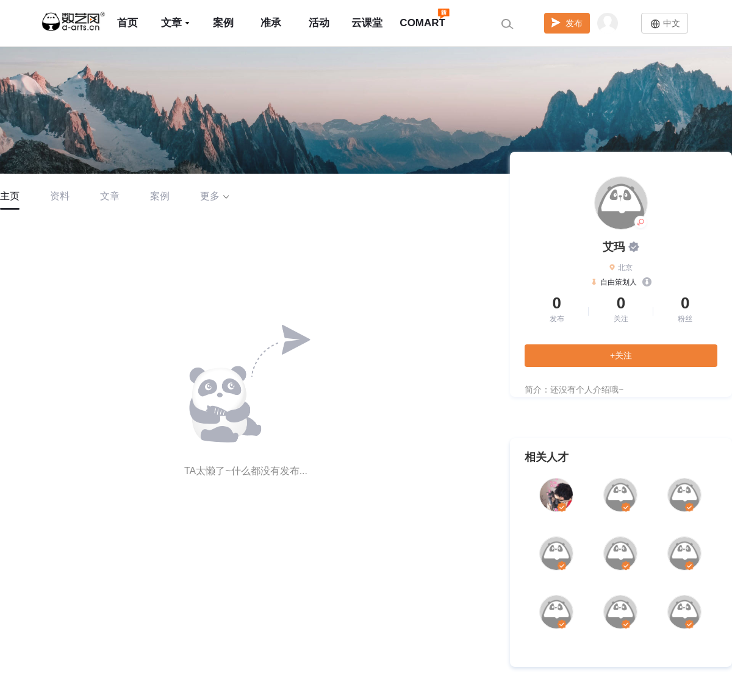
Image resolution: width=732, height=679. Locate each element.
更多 (214, 196)
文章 (175, 23)
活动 (319, 23)
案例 (223, 23)
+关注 (621, 355)
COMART (422, 17)
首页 (127, 23)
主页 (10, 196)
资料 (60, 196)
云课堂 (366, 23)
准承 (270, 23)
